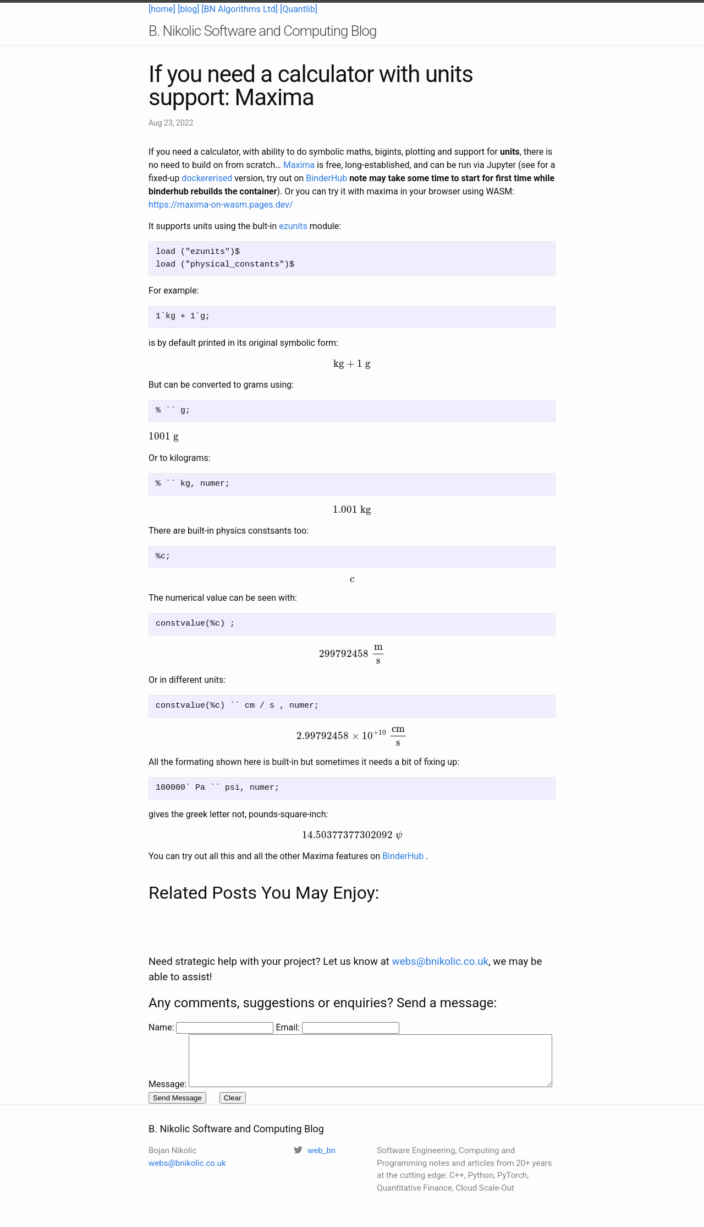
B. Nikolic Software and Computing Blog (262, 31)
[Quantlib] (298, 9)
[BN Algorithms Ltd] (239, 9)
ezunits (293, 226)
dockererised (207, 178)
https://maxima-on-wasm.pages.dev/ (220, 204)
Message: (167, 1017)
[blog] (188, 9)
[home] (161, 9)
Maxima (299, 165)
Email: (288, 1004)
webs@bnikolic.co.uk (440, 938)
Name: (162, 1004)
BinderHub (326, 178)
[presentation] (352, 364)
